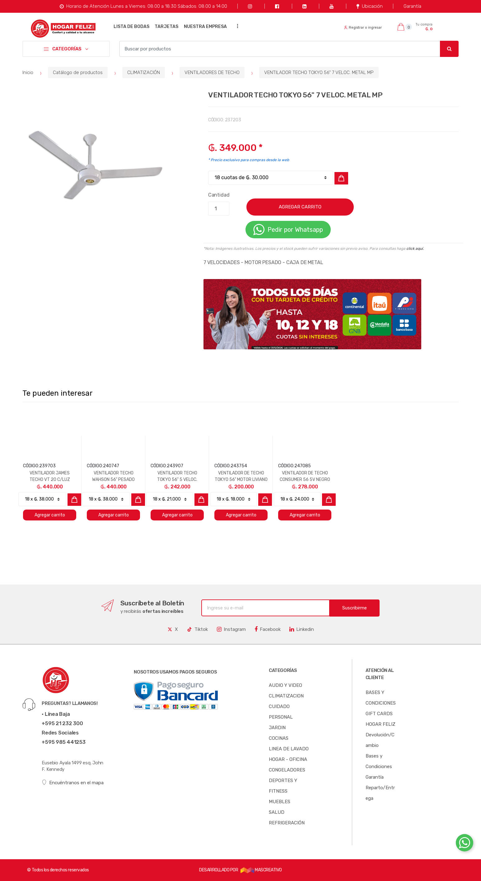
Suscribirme (354, 608)
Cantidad (219, 195)
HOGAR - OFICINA (288, 759)
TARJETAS (166, 26)
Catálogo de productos (78, 72)
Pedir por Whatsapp (288, 229)
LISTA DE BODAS (131, 26)
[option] (95, 165)
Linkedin (301, 629)
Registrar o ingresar (363, 28)
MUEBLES (279, 801)
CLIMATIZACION (286, 696)
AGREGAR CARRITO (300, 207)
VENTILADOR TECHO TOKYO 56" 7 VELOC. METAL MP (319, 72)
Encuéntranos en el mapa (73, 782)
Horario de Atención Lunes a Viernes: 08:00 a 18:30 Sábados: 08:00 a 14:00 (143, 6)
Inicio (27, 72)
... (236, 26)
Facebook (268, 629)
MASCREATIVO (261, 870)
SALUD (276, 812)
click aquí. (415, 248)
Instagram (231, 629)
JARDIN (277, 727)
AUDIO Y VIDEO (285, 685)
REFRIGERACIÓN (287, 823)
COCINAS (278, 738)
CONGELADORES (287, 770)
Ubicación (369, 6)
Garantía (412, 6)
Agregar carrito (50, 515)
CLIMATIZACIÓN (143, 72)
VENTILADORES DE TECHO (212, 72)
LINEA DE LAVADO (289, 749)
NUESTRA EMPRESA (205, 26)
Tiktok (197, 629)
